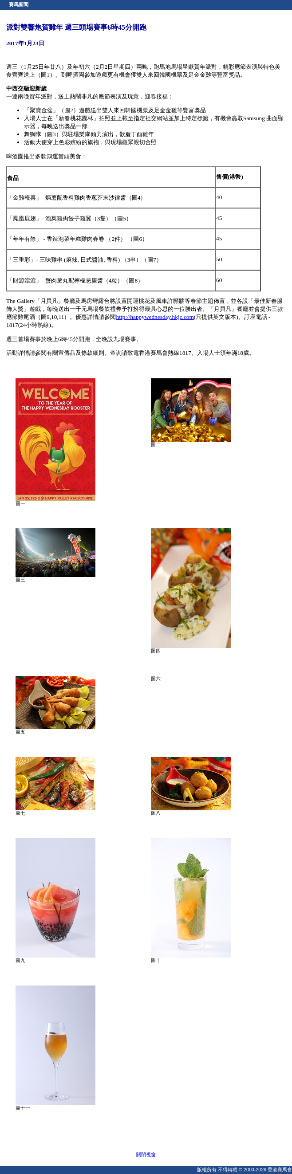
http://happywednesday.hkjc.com (155, 317)
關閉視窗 (146, 1154)
